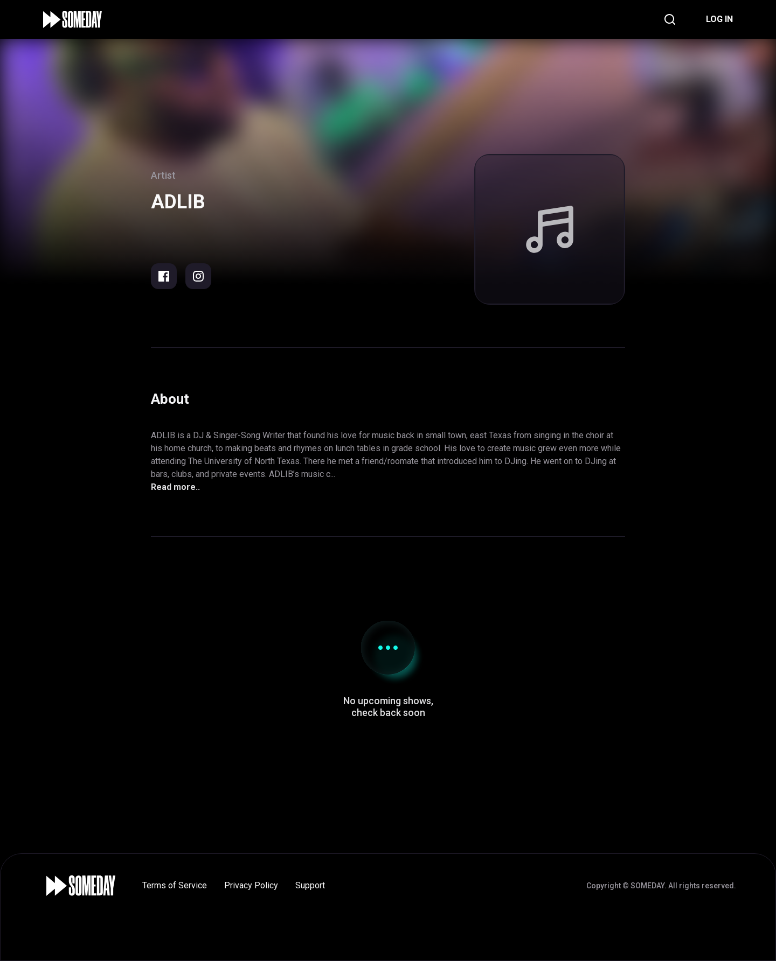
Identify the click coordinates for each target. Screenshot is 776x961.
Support (310, 885)
